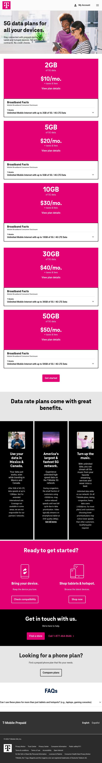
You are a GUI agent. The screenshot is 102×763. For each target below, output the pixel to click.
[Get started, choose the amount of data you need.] (51, 378)
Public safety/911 (75, 746)
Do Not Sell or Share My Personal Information (31, 754)
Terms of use (35, 750)
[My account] (82, 5)
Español (96, 723)
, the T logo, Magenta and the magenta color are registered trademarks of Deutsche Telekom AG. (51, 758)
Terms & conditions (22, 750)
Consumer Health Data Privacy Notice (77, 754)
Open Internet (58, 750)
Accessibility (47, 750)
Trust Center (32, 746)
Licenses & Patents (55, 754)
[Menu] (97, 5)
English (85, 723)
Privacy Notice (20, 746)
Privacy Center (44, 746)
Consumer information (59, 746)
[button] (51, 88)
